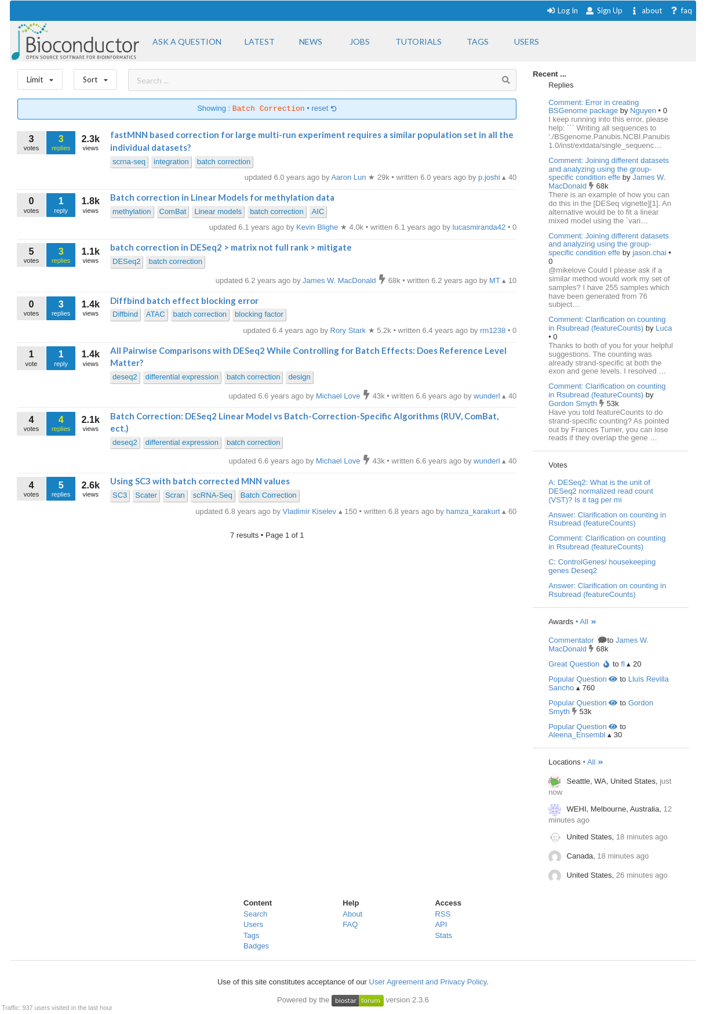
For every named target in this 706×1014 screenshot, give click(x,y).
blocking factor (259, 314)
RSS (442, 914)
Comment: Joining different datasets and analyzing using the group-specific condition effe (608, 169)
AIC (318, 211)
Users (253, 924)
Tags (251, 935)
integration (171, 161)
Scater (146, 495)
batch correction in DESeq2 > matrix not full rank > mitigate (231, 247)
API (441, 924)
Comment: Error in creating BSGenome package (593, 106)
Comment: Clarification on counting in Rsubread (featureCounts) (606, 323)
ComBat (173, 211)
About (352, 914)
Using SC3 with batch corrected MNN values (200, 481)
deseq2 (124, 376)
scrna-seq (128, 161)
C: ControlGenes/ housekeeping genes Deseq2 (602, 566)
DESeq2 (126, 261)
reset (324, 108)
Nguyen (644, 110)
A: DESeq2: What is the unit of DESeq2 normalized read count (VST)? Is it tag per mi (600, 491)
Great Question (579, 664)
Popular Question (582, 679)
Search (255, 914)
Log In (562, 10)
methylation (131, 211)
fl (623, 664)
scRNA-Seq (212, 495)
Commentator (576, 640)
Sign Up (604, 10)
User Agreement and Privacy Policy (428, 981)
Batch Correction (269, 495)
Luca (664, 328)
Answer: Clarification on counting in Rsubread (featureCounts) (607, 519)
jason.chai (650, 252)
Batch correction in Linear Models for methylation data (222, 197)
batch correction (224, 161)
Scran (175, 495)
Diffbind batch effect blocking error (184, 300)
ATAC (155, 314)
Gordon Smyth (573, 403)
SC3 (119, 495)
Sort (95, 77)
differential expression (182, 376)
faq (680, 10)
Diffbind (125, 314)
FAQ (350, 924)
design (299, 376)
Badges (256, 945)
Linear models (218, 211)
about (646, 10)
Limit (40, 77)
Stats (443, 935)
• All (586, 621)
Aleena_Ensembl (576, 734)
